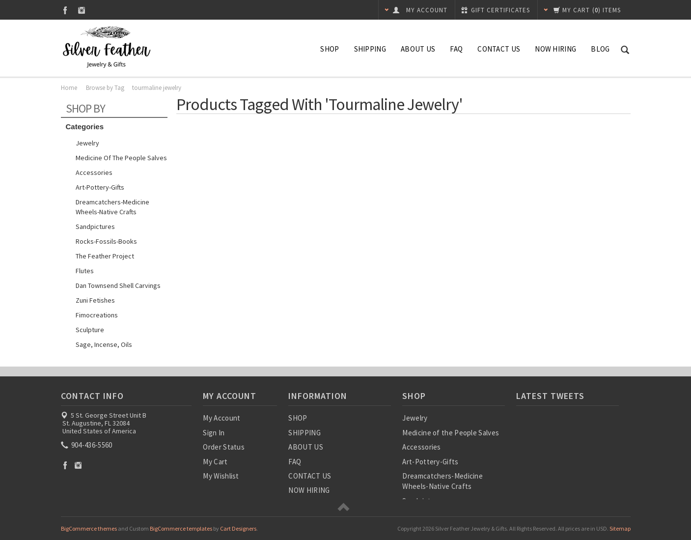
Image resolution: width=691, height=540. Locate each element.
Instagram (82, 10)
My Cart (215, 461)
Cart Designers (238, 528)
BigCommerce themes (89, 528)
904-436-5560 (87, 445)
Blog (600, 49)
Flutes (85, 270)
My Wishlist (221, 476)
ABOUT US (418, 49)
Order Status (224, 447)
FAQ (456, 49)
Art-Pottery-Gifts (100, 187)
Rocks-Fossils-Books (106, 241)
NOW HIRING (555, 49)
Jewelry (87, 143)
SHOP (329, 49)
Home (69, 88)
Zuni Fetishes (95, 300)
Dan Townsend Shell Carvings (118, 285)
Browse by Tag (105, 88)
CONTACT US (498, 49)
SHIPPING (370, 49)
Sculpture (90, 329)
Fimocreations (97, 315)
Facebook (65, 10)
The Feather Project (105, 256)
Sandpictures (95, 226)
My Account (221, 418)
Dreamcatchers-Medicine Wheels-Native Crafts (112, 207)
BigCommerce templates (181, 528)
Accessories (94, 172)
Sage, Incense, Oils (104, 344)
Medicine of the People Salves (121, 157)
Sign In (213, 432)
